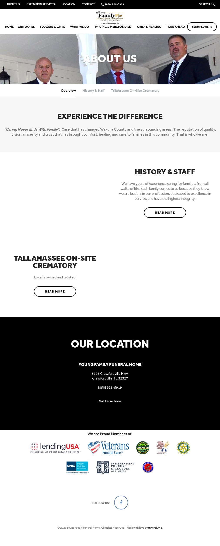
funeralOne (155, 527)
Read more (170, 211)
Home (9, 27)
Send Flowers (202, 26)
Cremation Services (41, 4)
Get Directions (110, 401)
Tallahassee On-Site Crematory (135, 90)
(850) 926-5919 (110, 387)
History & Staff (93, 90)
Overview (68, 90)
